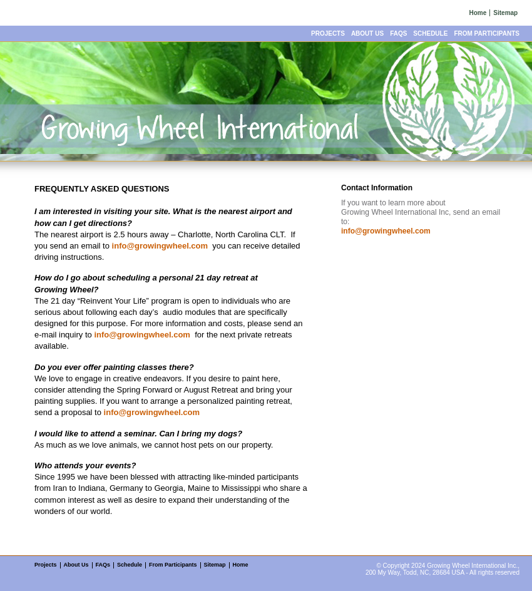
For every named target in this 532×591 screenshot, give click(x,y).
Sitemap (505, 12)
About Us (367, 33)
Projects (328, 33)
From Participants (486, 33)
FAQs (398, 33)
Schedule (430, 33)
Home (478, 12)
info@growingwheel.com (160, 245)
